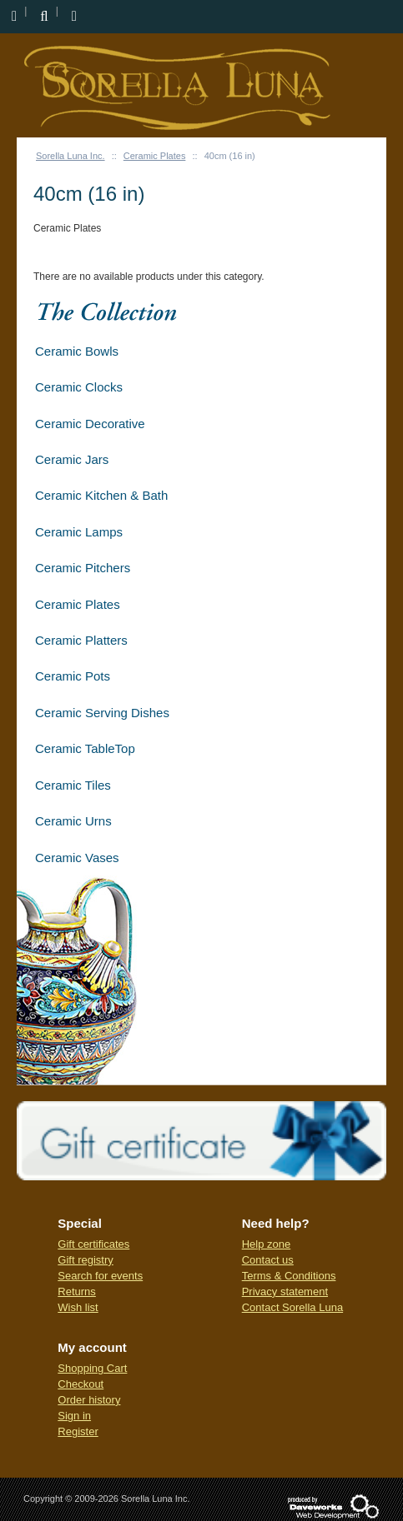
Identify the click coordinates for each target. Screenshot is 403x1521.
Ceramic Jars (71, 459)
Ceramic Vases (77, 857)
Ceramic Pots (72, 676)
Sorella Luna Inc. (70, 156)
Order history (89, 1400)
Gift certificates (93, 1244)
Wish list (78, 1307)
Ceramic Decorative (90, 423)
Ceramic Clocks (79, 387)
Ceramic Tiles (73, 785)
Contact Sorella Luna (292, 1307)
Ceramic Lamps (79, 532)
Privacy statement (285, 1291)
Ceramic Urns (73, 821)
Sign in (74, 1415)
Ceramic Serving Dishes (102, 713)
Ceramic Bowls (76, 351)
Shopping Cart (92, 1368)
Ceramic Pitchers (82, 568)
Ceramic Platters (81, 640)
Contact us (268, 1260)
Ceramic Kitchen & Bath (101, 495)
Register (78, 1431)
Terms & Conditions (289, 1275)
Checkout (80, 1384)
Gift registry (85, 1260)
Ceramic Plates (154, 156)
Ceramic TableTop (85, 748)
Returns (77, 1291)
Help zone (266, 1244)
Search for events (100, 1275)
